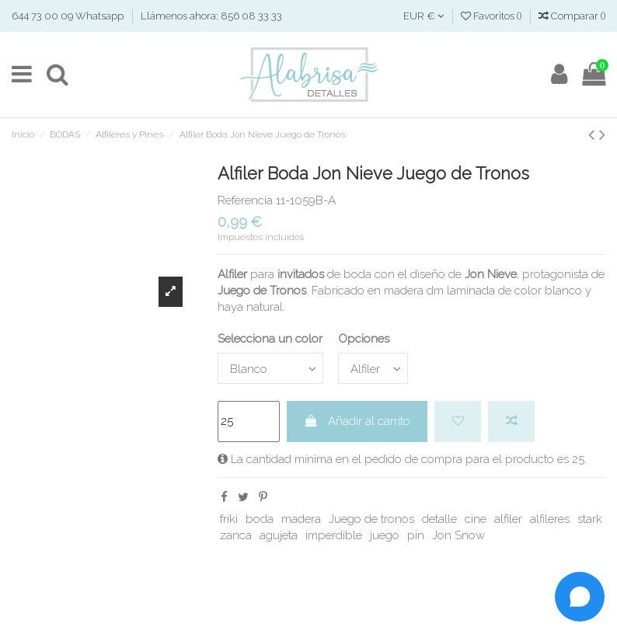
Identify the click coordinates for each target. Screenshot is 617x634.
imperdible (333, 535)
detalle (439, 519)
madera (301, 519)
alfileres (550, 519)
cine (475, 519)
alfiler (508, 519)
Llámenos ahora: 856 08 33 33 (211, 16)
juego (384, 535)
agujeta (279, 535)
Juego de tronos (371, 519)
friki (229, 519)
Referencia (245, 200)
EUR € (423, 16)
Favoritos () (492, 16)
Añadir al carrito (357, 421)
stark (589, 519)
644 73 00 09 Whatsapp (69, 16)
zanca (236, 535)
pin (415, 535)
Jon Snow (458, 535)
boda (260, 519)
